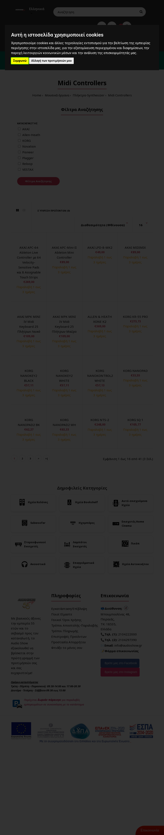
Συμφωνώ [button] (20, 60)
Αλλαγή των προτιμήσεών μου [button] (51, 60)
